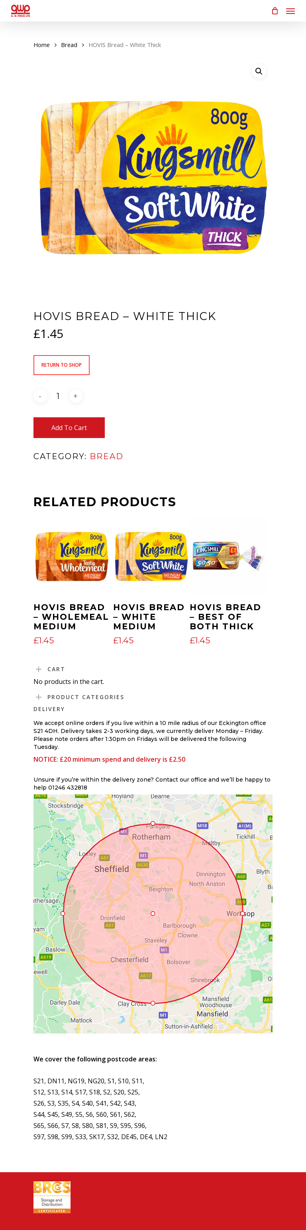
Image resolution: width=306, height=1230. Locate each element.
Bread (69, 45)
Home (41, 45)
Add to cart (69, 427)
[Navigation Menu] (290, 11)
